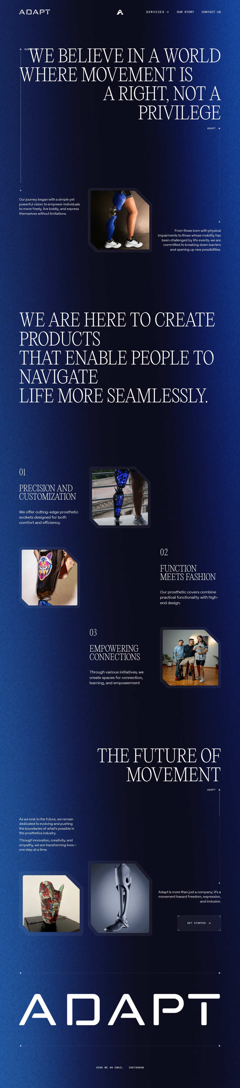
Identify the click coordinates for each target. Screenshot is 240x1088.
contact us (211, 12)
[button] (157, 12)
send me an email (109, 1067)
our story (185, 12)
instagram (136, 1067)
